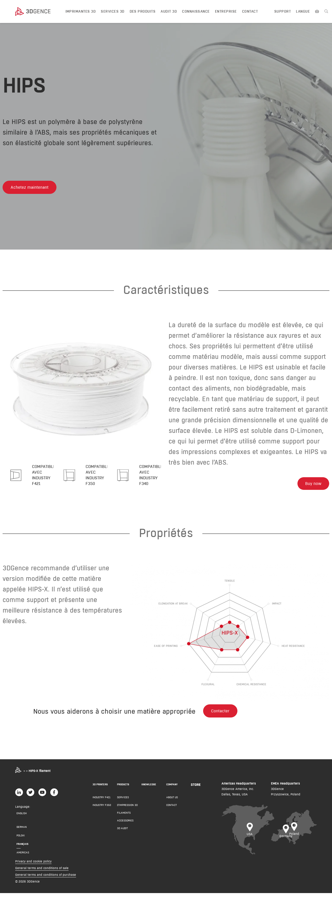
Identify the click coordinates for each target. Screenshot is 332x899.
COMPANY (172, 790)
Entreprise (226, 11)
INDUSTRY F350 (102, 811)
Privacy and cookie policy (33, 867)
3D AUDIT (122, 834)
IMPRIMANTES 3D (80, 11)
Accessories (125, 826)
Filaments (124, 818)
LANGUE (303, 11)
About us (172, 803)
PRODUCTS (123, 790)
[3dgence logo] (38, 11)
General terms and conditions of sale (42, 874)
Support (282, 11)
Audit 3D (169, 11)
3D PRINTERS (100, 790)
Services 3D (112, 11)
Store (196, 790)
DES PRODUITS (143, 11)
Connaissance (196, 11)
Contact (250, 11)
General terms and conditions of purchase (45, 880)
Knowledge (149, 790)
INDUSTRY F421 (101, 803)
